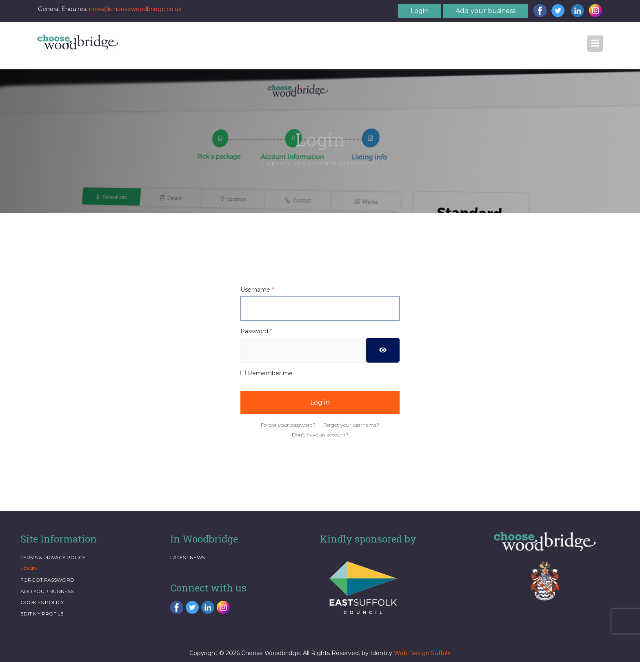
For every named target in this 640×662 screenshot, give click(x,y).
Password (256, 331)
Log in (320, 402)
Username (257, 289)
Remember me (270, 373)
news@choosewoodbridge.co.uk (135, 9)
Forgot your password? (288, 425)
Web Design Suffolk (422, 653)
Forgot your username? (351, 425)
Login (420, 11)
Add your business (486, 11)
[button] (595, 43)
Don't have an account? (320, 435)
